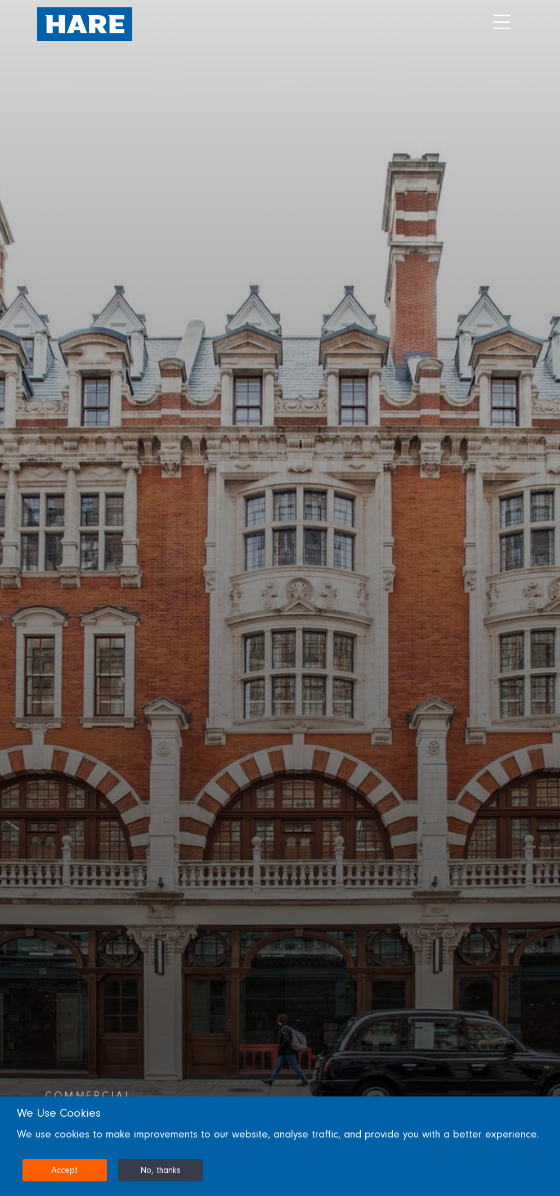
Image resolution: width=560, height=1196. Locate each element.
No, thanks (160, 1170)
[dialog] (280, 1146)
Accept (64, 1170)
